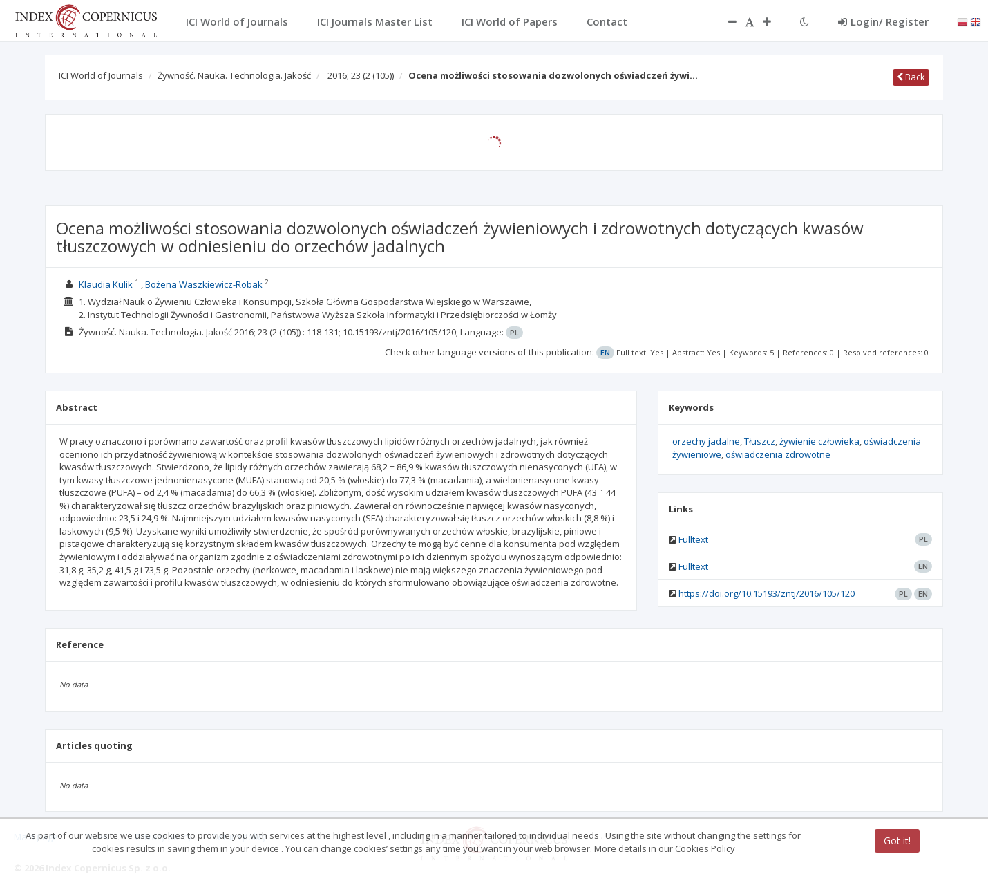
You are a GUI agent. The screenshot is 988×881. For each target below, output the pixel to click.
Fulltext (693, 539)
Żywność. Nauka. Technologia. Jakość (234, 75)
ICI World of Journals (101, 75)
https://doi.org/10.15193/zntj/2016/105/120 (766, 593)
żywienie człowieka (819, 441)
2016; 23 (360, 75)
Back (911, 77)
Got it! (897, 840)
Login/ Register (883, 21)
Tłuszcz (759, 441)
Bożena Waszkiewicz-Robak (204, 284)
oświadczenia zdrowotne (777, 454)
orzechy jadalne (706, 441)
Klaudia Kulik (106, 284)
